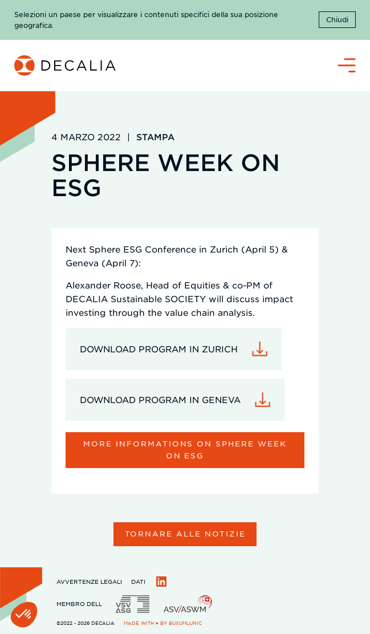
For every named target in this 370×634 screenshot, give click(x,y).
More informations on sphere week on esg (184, 449)
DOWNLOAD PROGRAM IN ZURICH (159, 348)
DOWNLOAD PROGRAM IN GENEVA (160, 399)
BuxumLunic (185, 623)
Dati (138, 581)
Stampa (155, 136)
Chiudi (337, 19)
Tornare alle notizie (185, 533)
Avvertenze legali (89, 581)
